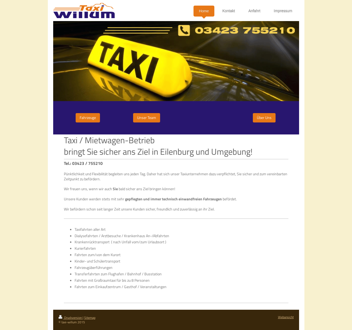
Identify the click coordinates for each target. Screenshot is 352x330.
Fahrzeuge (88, 117)
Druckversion (71, 317)
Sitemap (89, 317)
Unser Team (146, 117)
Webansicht (286, 317)
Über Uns (264, 117)
